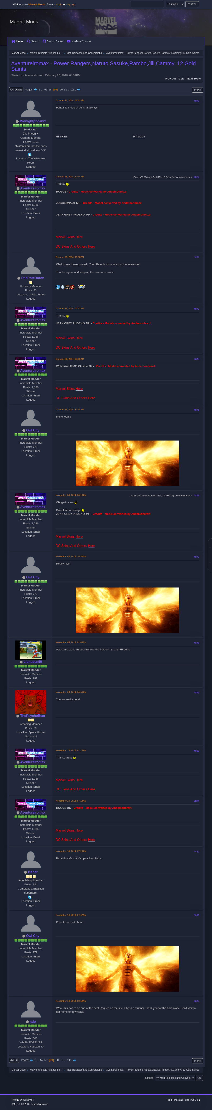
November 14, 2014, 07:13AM (71, 800)
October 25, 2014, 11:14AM (70, 176)
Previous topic (174, 78)
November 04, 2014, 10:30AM (71, 556)
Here (79, 237)
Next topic (194, 78)
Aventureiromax (32, 188)
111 (73, 89)
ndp (33, 1021)
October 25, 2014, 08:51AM (70, 100)
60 (61, 89)
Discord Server (53, 41)
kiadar (33, 872)
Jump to (149, 1077)
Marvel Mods (24, 21)
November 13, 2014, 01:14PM (71, 750)
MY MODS (139, 136)
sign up (70, 4)
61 (65, 89)
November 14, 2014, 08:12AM (71, 1001)
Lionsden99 (33, 661)
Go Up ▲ (196, 1100)
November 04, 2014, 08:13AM (71, 495)
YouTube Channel (79, 41)
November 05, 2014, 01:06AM (71, 642)
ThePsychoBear (32, 716)
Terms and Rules (180, 1100)
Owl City (32, 430)
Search (33, 41)
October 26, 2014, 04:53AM (70, 308)
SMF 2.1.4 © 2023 (20, 1104)
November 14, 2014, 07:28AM (71, 851)
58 (50, 89)
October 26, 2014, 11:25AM (70, 409)
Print (197, 90)
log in (59, 4)
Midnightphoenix (32, 121)
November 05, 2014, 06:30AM (71, 692)
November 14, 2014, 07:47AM (71, 915)
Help (168, 1100)
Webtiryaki (28, 1100)
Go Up (14, 1060)
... (42, 89)
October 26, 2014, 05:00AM (70, 359)
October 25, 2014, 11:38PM (70, 257)
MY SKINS (62, 136)
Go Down (16, 89)
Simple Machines (39, 1104)
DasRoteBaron (32, 278)
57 (45, 89)
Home (17, 41)
